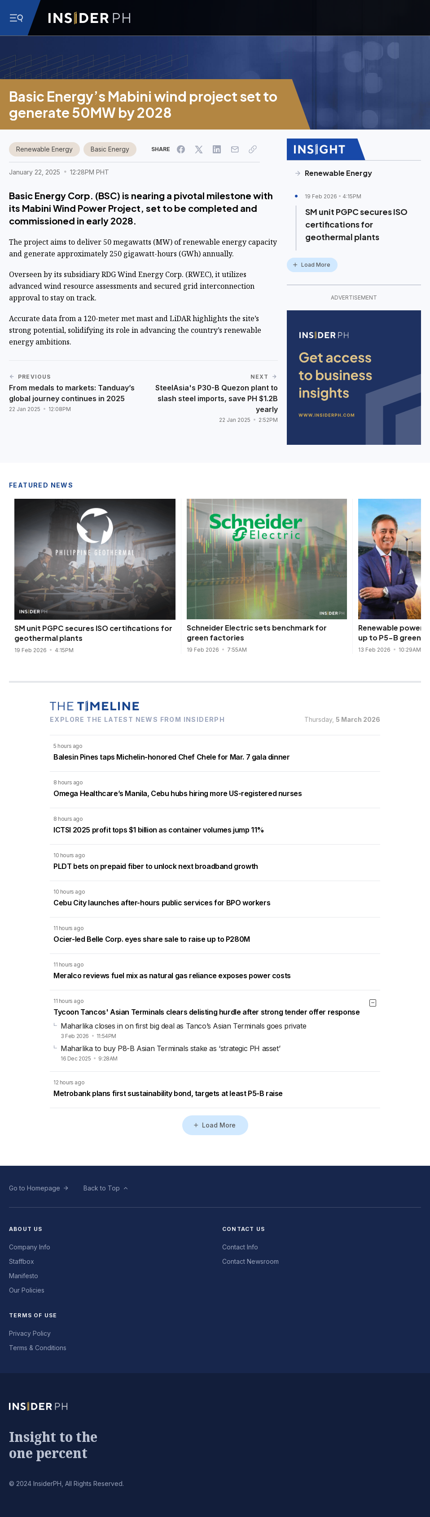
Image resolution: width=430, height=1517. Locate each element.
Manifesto (23, 1276)
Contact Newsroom (250, 1261)
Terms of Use (33, 1315)
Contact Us (243, 1229)
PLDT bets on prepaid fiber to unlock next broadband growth (155, 866)
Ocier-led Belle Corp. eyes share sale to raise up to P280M (151, 939)
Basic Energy (110, 149)
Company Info (29, 1247)
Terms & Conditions (37, 1347)
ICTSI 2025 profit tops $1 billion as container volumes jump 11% (158, 829)
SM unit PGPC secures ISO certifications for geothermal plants (356, 224)
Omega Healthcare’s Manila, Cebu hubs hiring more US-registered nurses (177, 793)
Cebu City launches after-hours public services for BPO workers (161, 902)
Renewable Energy (44, 149)
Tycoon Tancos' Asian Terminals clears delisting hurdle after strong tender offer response (206, 1011)
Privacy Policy (30, 1333)
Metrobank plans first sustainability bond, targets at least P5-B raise (168, 1093)
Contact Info (240, 1247)
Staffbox (21, 1261)
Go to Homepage (34, 1188)
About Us (26, 1229)
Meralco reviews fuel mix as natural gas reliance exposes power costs (172, 975)
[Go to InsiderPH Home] (89, 18)
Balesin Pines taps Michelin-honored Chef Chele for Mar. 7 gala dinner (171, 756)
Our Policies (26, 1290)
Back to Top (101, 1188)
